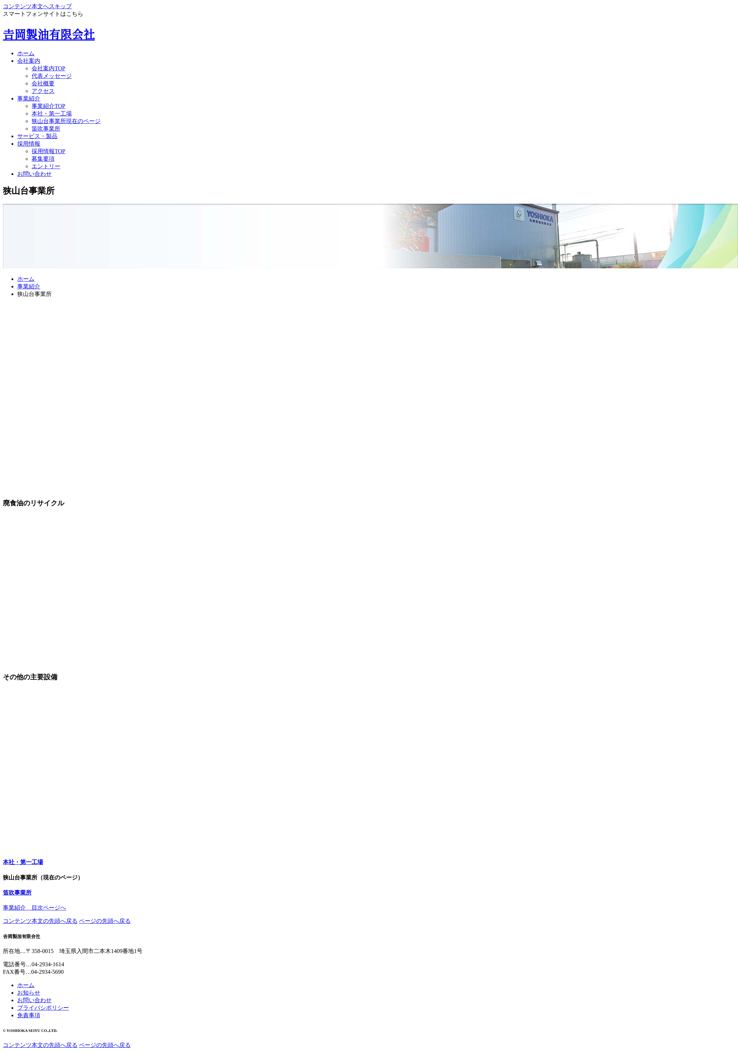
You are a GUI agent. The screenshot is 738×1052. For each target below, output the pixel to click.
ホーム (25, 279)
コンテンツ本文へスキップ (37, 6)
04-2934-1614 (48, 964)
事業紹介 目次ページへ (34, 908)
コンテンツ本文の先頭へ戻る (40, 921)
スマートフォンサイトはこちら (43, 14)
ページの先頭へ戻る (105, 921)
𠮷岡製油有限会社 (49, 34)
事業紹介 (28, 286)
